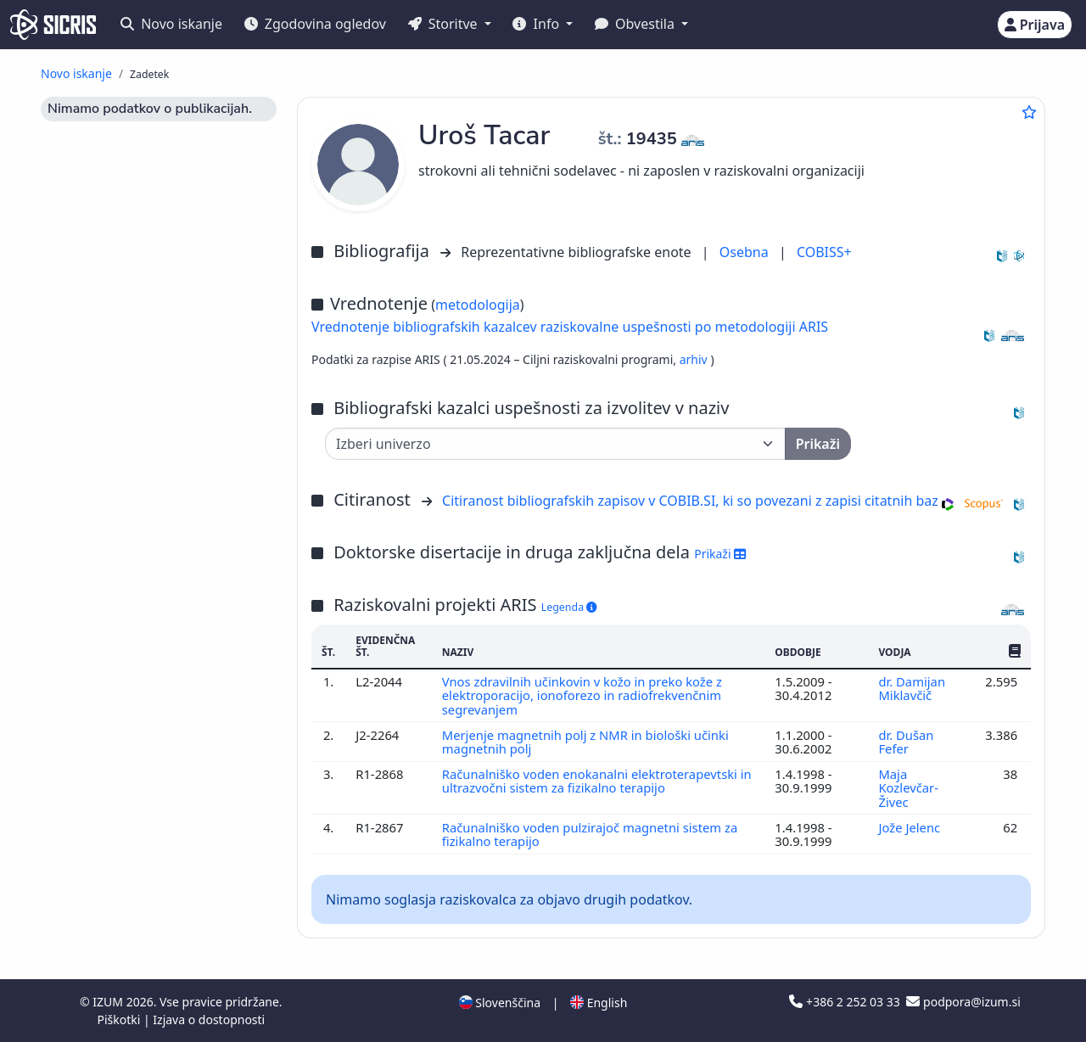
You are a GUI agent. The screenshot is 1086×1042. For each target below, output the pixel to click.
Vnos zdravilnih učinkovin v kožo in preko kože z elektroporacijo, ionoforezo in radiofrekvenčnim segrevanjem (582, 695)
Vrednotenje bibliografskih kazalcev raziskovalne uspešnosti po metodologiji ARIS (569, 326)
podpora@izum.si (963, 1002)
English (598, 1002)
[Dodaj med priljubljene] (1029, 112)
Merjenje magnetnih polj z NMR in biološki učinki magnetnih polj (585, 741)
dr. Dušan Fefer (905, 741)
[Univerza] (555, 444)
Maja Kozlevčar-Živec (908, 787)
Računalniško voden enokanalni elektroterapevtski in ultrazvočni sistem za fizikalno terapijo (597, 780)
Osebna (745, 252)
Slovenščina (499, 1002)
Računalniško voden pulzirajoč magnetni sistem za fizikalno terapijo (590, 834)
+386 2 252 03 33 (846, 1002)
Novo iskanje (171, 23)
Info (537, 23)
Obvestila (636, 23)
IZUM (109, 1002)
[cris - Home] (53, 24)
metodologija (477, 304)
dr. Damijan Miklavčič (911, 688)
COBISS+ (824, 252)
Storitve (444, 23)
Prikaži (720, 554)
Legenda (569, 607)
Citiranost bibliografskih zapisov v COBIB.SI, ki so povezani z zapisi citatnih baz (690, 500)
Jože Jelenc (910, 827)
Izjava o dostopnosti (209, 1019)
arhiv (695, 359)
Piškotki (120, 1019)
